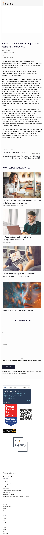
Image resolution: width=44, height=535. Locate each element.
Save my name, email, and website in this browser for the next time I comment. (22, 361)
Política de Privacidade (3, 531)
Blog (4, 510)
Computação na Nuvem (9, 278)
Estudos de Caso (7, 506)
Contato (3, 527)
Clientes (3, 525)
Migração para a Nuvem (8, 494)
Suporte (4, 508)
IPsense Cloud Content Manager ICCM (12, 490)
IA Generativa (7, 242)
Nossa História (3, 519)
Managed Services (7, 486)
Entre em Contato (9, 473)
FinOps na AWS (6, 488)
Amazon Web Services (8, 57)
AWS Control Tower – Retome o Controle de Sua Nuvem (16, 496)
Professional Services (8, 492)
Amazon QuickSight (7, 484)
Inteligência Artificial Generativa (13, 205)
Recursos (5, 504)
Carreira (3, 523)
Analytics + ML (6, 481)
